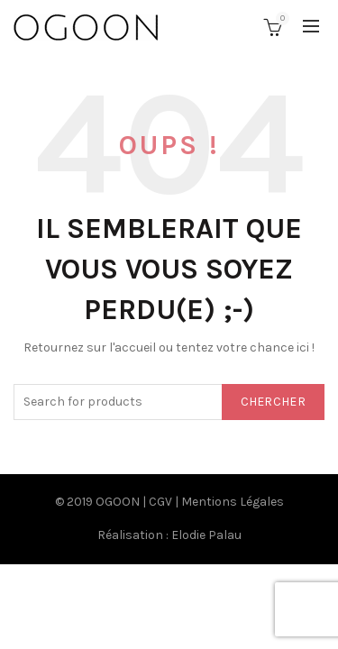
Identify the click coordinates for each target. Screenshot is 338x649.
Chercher (273, 401)
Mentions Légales (232, 501)
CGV (160, 501)
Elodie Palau (206, 535)
